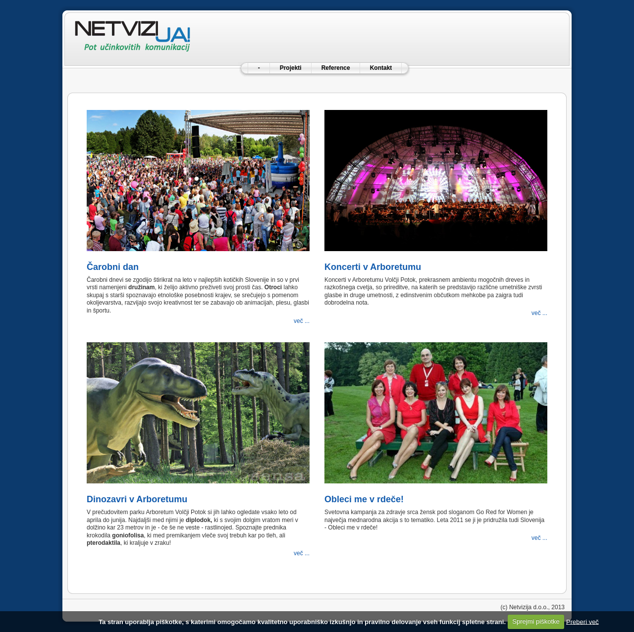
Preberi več (582, 621)
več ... (302, 320)
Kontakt (381, 67)
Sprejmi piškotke (535, 621)
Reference (335, 67)
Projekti (291, 67)
